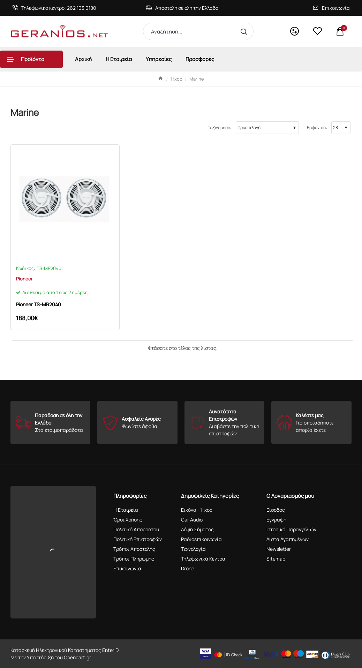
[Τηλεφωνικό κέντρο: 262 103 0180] (54, 7)
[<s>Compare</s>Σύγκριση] (294, 31)
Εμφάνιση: (317, 127)
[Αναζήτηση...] (245, 31)
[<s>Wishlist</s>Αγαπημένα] (317, 31)
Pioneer (24, 279)
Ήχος (176, 79)
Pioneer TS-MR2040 (38, 304)
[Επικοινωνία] (331, 7)
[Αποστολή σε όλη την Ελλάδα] (182, 7)
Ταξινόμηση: (220, 127)
